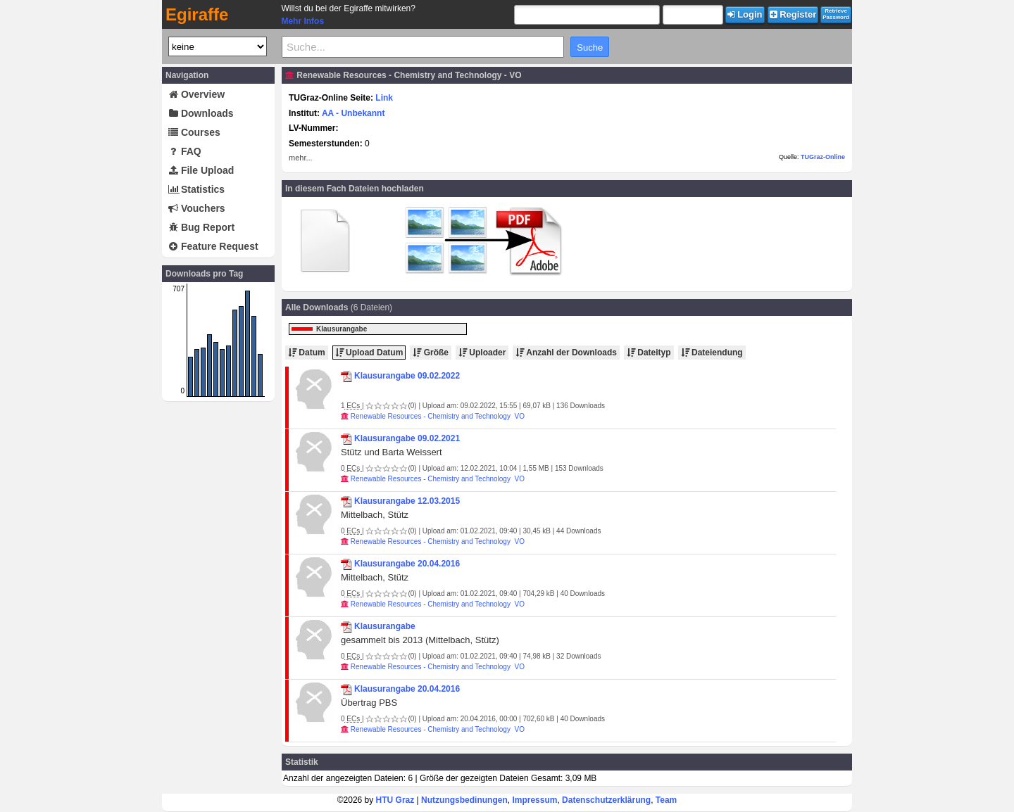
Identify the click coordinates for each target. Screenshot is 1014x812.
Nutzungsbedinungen (464, 800)
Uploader (482, 352)
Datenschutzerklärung (606, 800)
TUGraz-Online (823, 156)
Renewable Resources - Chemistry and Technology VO (438, 416)
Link (384, 98)
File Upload (201, 170)
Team (666, 800)
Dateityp (649, 352)
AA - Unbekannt (353, 113)
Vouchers (196, 208)
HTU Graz (395, 800)
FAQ (184, 151)
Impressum (534, 800)
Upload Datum (369, 352)
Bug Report (201, 227)
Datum (306, 352)
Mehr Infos (302, 21)
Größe (431, 352)
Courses (194, 132)
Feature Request (213, 246)
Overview (196, 94)
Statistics (196, 189)
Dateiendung (712, 352)
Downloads (201, 113)
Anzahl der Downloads (566, 352)
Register (793, 14)
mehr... (301, 157)
